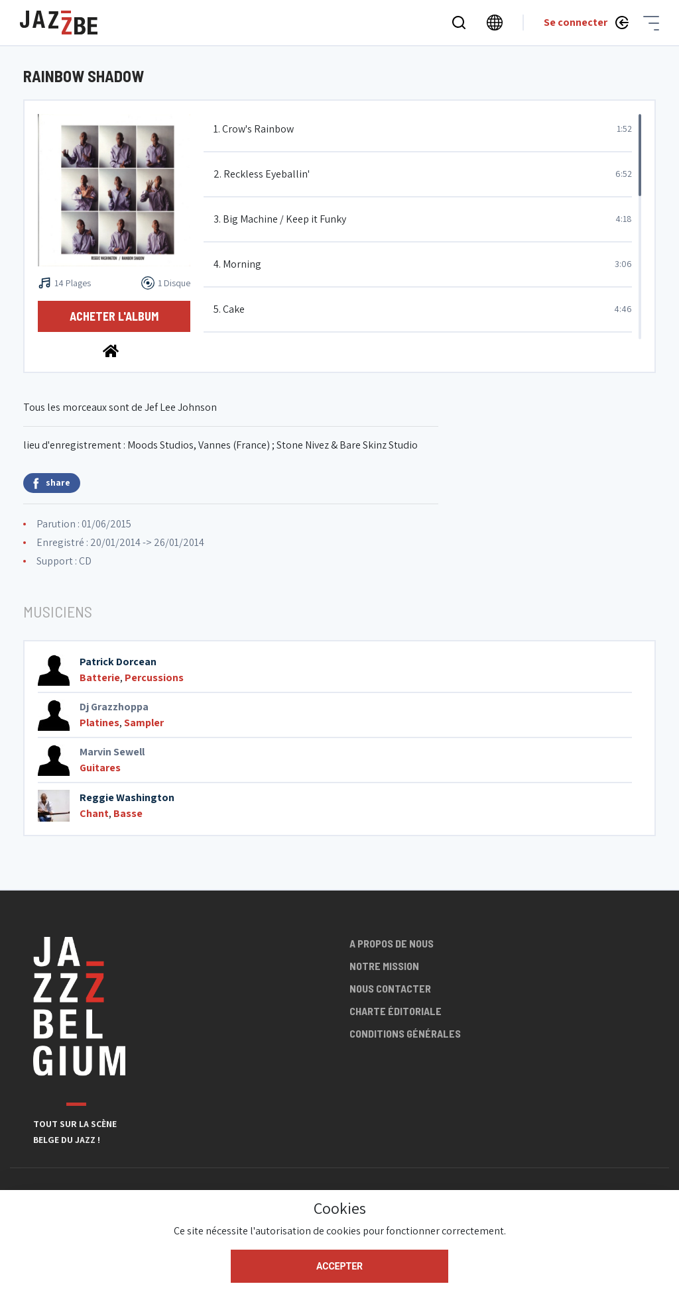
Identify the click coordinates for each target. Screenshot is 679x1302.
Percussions (154, 677)
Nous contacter (390, 988)
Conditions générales (405, 1033)
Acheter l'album (114, 316)
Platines (99, 723)
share (51, 482)
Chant (94, 813)
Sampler (144, 723)
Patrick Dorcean (118, 662)
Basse (128, 813)
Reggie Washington (127, 797)
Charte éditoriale (395, 1010)
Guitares (100, 768)
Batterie (100, 677)
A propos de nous (391, 943)
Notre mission (384, 965)
